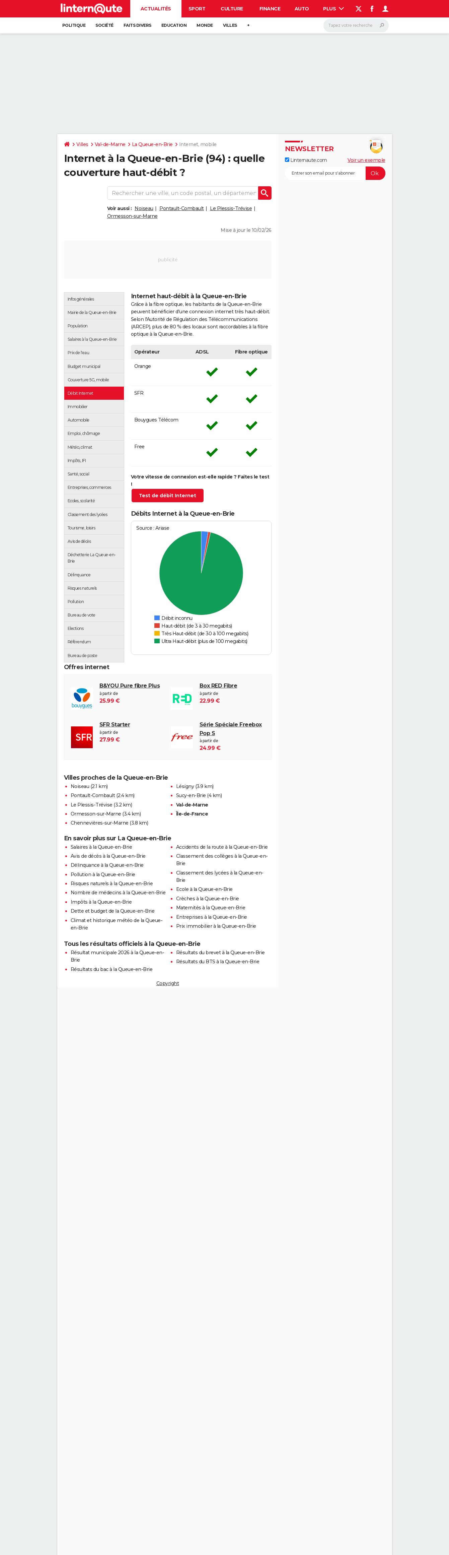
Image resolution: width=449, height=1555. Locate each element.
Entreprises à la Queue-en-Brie (211, 917)
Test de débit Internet (167, 496)
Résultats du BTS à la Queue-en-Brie (217, 962)
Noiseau (144, 208)
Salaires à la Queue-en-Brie (101, 847)
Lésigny (185, 786)
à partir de (232, 736)
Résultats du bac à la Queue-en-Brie (112, 969)
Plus (333, 9)
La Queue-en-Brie (152, 144)
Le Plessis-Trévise (231, 208)
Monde (205, 25)
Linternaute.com (306, 160)
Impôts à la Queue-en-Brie (101, 902)
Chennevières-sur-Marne (100, 823)
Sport (197, 9)
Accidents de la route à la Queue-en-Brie (222, 847)
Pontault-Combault (181, 208)
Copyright (167, 983)
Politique (74, 25)
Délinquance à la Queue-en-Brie (107, 865)
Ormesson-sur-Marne (132, 216)
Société (104, 25)
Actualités (156, 9)
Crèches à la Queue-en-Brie (207, 899)
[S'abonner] (335, 173)
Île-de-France (192, 814)
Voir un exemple (366, 160)
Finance (270, 9)
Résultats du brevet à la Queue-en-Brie (220, 953)
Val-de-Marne (110, 144)
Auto (302, 9)
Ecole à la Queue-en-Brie (204, 889)
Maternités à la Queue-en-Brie (210, 908)
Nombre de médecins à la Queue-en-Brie (118, 893)
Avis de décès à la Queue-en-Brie (108, 856)
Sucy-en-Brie (191, 795)
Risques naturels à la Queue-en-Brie (112, 884)
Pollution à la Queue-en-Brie (103, 874)
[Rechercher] (356, 25)
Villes (230, 25)
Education (174, 25)
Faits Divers (137, 25)
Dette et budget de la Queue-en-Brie (113, 911)
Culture (232, 9)
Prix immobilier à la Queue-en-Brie (216, 926)
